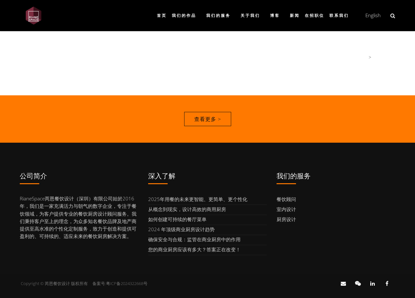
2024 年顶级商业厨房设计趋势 (181, 229)
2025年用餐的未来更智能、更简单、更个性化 (197, 199)
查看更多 (207, 119)
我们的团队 (384, 57)
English (373, 15)
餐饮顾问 (286, 199)
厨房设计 (286, 219)
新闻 (295, 15)
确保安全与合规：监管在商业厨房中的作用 (194, 239)
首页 (162, 15)
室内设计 (286, 209)
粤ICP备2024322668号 (127, 283)
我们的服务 (218, 15)
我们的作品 (184, 15)
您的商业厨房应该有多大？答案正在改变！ (194, 249)
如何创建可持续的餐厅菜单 (177, 219)
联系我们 (339, 15)
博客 (275, 15)
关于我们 (250, 15)
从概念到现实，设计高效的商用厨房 (187, 209)
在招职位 (314, 15)
